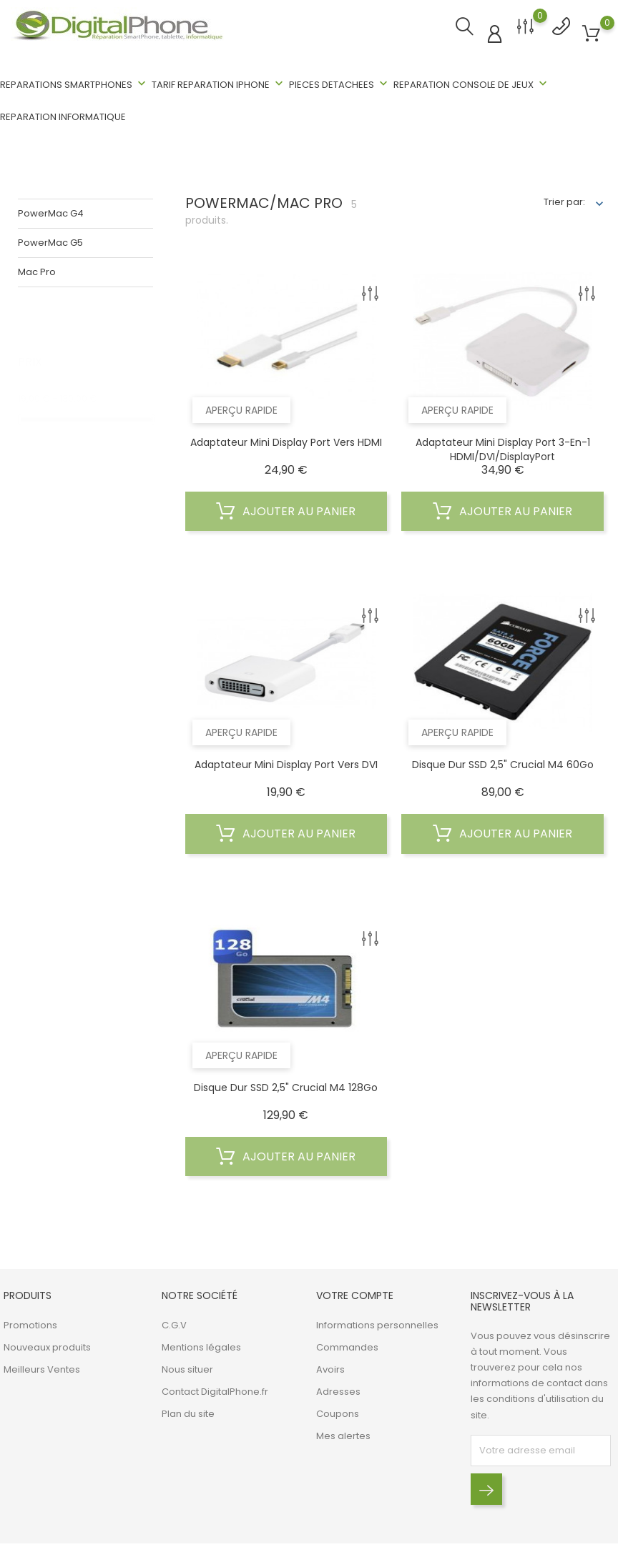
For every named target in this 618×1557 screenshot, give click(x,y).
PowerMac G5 (50, 240)
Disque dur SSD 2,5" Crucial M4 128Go (286, 1085)
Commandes (347, 1345)
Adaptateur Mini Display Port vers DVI (286, 763)
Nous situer (187, 1367)
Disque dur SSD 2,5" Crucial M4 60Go (503, 763)
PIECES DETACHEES (340, 83)
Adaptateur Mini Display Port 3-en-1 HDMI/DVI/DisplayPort (503, 447)
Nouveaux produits (47, 1345)
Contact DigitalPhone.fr (215, 1389)
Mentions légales (201, 1345)
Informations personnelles (377, 1323)
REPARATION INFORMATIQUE (63, 117)
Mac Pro (37, 270)
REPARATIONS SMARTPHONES (74, 83)
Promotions (30, 1323)
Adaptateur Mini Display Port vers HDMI (286, 440)
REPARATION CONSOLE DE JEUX (471, 83)
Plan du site (188, 1411)
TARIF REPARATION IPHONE (219, 83)
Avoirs (330, 1367)
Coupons (337, 1411)
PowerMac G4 (51, 211)
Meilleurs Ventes (42, 1367)
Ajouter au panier (285, 509)
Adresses (338, 1389)
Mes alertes (343, 1434)
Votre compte (354, 1294)
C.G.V (174, 1323)
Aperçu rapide (241, 408)
